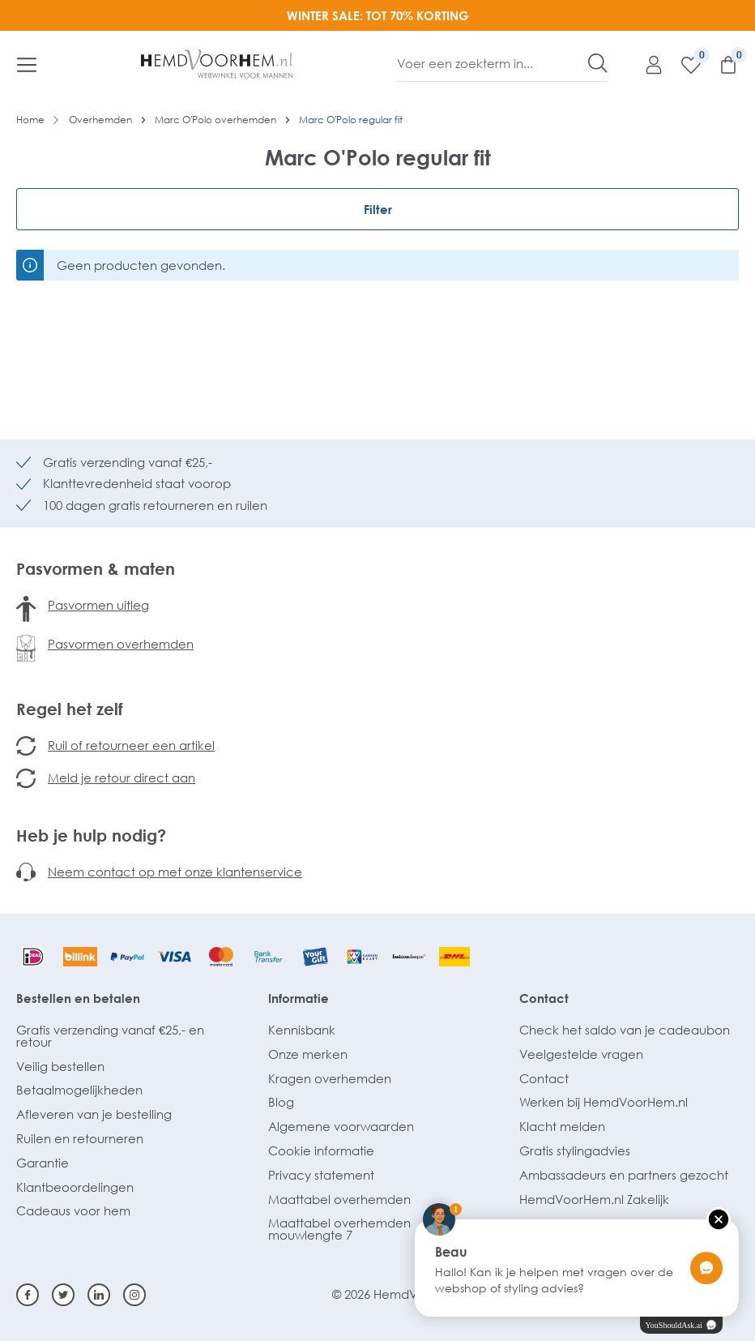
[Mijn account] (645, 64)
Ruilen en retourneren (79, 1138)
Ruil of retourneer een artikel (131, 745)
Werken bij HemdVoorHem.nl (603, 1102)
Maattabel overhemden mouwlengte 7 (339, 1228)
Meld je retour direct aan (121, 777)
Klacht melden (562, 1126)
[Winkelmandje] (720, 64)
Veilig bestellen (60, 1066)
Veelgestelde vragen (581, 1054)
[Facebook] (27, 1294)
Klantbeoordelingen (75, 1187)
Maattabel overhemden (339, 1199)
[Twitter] (63, 1294)
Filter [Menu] (378, 209)
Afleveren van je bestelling (94, 1114)
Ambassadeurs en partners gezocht (623, 1174)
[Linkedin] (98, 1294)
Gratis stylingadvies (574, 1150)
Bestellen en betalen (78, 998)
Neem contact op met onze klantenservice (175, 871)
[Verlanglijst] (683, 64)
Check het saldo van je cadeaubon (624, 1029)
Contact (544, 998)
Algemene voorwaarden (341, 1126)
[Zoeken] (598, 63)
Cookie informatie (321, 1150)
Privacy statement (321, 1174)
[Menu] (26, 64)
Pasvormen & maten (95, 568)
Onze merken (308, 1054)
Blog (281, 1102)
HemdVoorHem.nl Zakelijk (594, 1199)
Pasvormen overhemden (121, 643)
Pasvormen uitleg (98, 605)
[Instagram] (134, 1294)
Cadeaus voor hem (73, 1210)
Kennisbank (301, 1029)
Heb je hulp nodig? (91, 835)
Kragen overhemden (329, 1078)
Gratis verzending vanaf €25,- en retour (110, 1035)
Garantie (42, 1162)
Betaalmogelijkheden (79, 1089)
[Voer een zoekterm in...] (493, 63)
